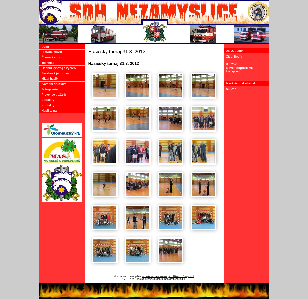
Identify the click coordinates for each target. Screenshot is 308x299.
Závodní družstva (54, 84)
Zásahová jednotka (55, 73)
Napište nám (50, 110)
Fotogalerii (233, 71)
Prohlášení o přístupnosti (181, 276)
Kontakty (48, 105)
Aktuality (48, 100)
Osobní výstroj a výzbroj (59, 68)
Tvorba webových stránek (150, 279)
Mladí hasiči (50, 79)
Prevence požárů (54, 94)
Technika (48, 63)
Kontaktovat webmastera (154, 276)
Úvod (45, 47)
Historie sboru (52, 52)
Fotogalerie (50, 89)
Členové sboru (52, 57)
